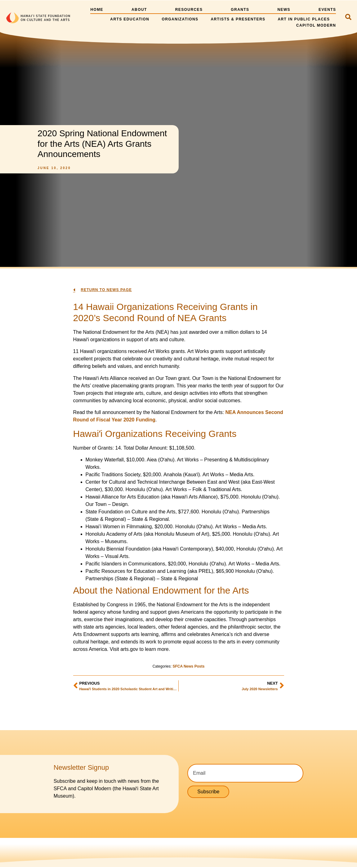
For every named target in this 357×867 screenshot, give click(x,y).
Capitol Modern (316, 25)
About (139, 9)
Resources (189, 9)
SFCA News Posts (188, 666)
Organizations (180, 19)
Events (327, 9)
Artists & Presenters (238, 19)
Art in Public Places (304, 19)
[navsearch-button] (348, 17)
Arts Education (129, 19)
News (283, 9)
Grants (240, 9)
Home (96, 9)
